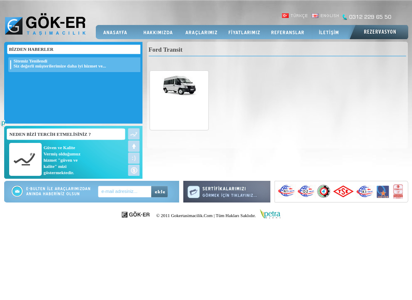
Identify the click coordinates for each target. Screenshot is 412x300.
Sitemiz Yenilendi (30, 60)
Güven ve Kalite (59, 147)
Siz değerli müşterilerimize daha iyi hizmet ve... (60, 65)
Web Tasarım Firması (2, 127)
